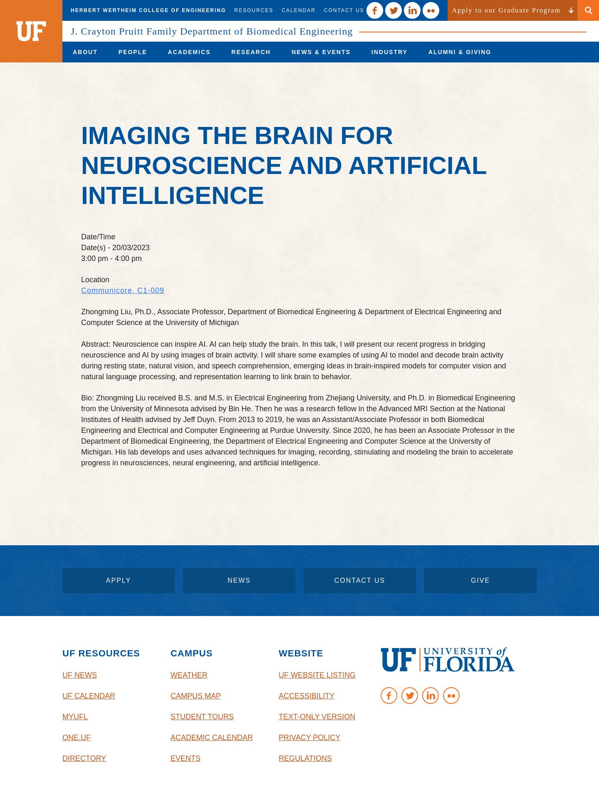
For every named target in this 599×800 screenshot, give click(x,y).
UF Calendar (88, 696)
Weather (189, 675)
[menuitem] (85, 52)
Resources (253, 10)
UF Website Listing (317, 675)
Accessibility (306, 696)
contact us (360, 580)
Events (185, 758)
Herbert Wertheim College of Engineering (148, 10)
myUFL (75, 717)
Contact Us (344, 10)
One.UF (76, 737)
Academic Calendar (212, 737)
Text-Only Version (317, 717)
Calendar (298, 10)
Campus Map (196, 696)
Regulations (305, 758)
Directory (84, 758)
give (480, 580)
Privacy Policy (309, 737)
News (239, 580)
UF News (79, 675)
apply (118, 580)
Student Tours (202, 717)
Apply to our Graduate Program (506, 10)
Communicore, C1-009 (122, 290)
